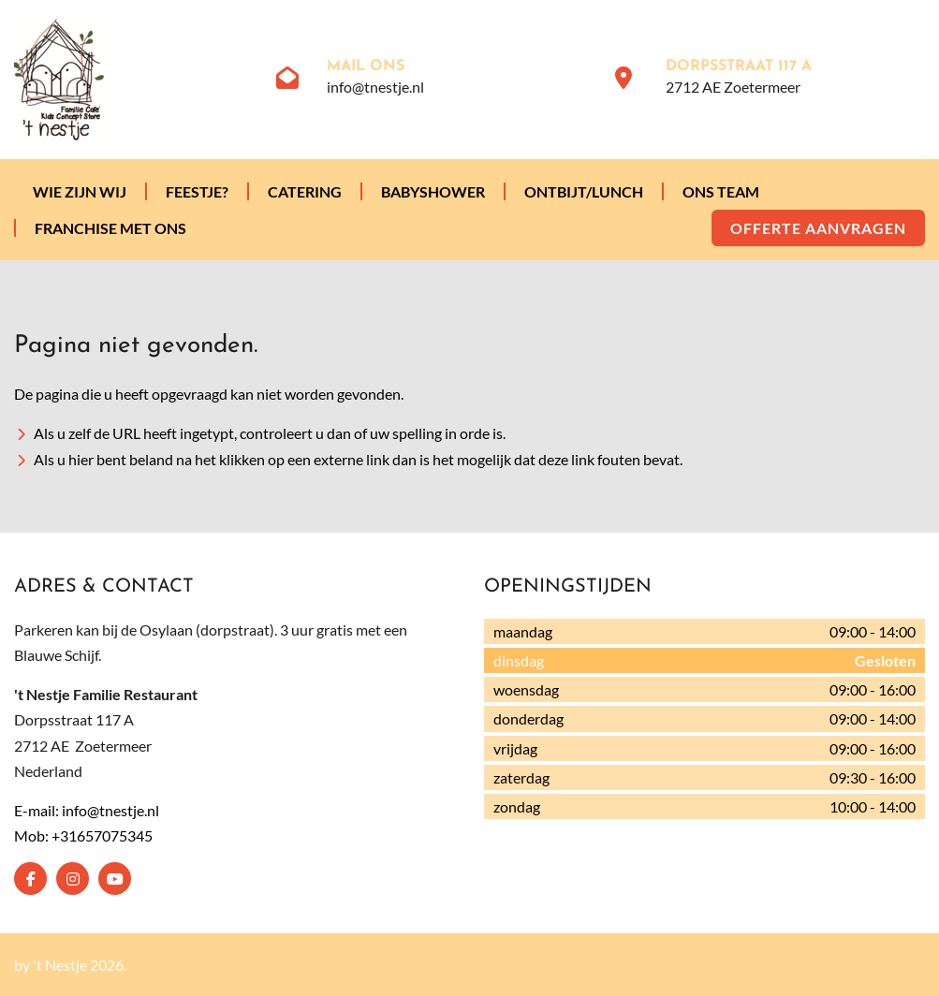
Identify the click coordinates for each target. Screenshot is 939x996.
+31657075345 (102, 835)
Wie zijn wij (79, 191)
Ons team (720, 191)
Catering (305, 191)
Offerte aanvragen (818, 228)
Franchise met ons (110, 228)
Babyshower (433, 191)
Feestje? (197, 191)
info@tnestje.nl (375, 86)
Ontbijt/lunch (583, 191)
